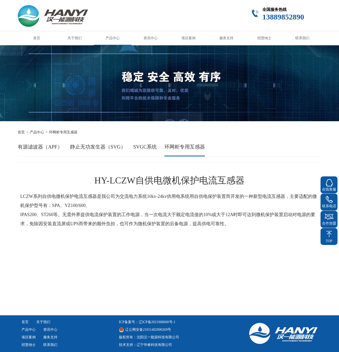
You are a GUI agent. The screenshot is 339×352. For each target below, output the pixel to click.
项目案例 (188, 38)
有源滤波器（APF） (40, 147)
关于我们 (43, 322)
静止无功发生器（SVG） (98, 147)
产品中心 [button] (112, 38)
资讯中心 (150, 38)
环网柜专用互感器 (184, 147)
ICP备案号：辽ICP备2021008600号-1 (147, 322)
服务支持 (226, 38)
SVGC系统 (145, 147)
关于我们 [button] (75, 38)
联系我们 (302, 38)
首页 (36, 38)
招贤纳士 (264, 38)
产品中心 (37, 132)
